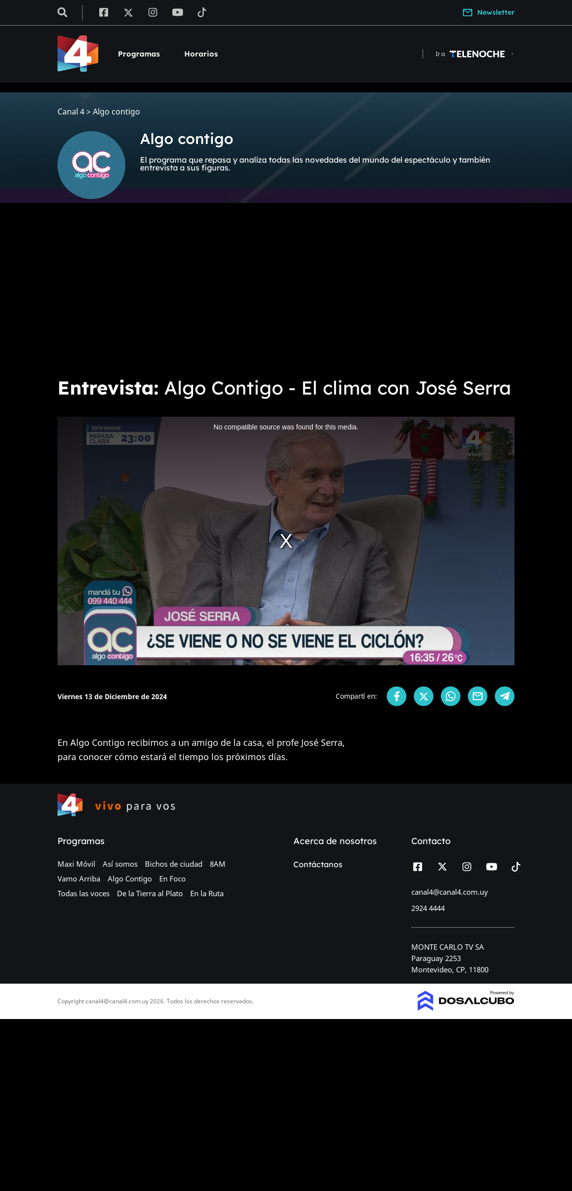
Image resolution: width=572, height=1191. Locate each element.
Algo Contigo (130, 878)
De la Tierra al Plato (150, 893)
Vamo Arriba (78, 878)
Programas (139, 53)
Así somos (120, 864)
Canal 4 (71, 111)
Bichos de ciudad (173, 864)
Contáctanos (318, 864)
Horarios (201, 53)
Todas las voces (83, 893)
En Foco (172, 878)
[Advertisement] (286, 295)
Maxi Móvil (76, 864)
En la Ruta (207, 893)
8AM (218, 864)
